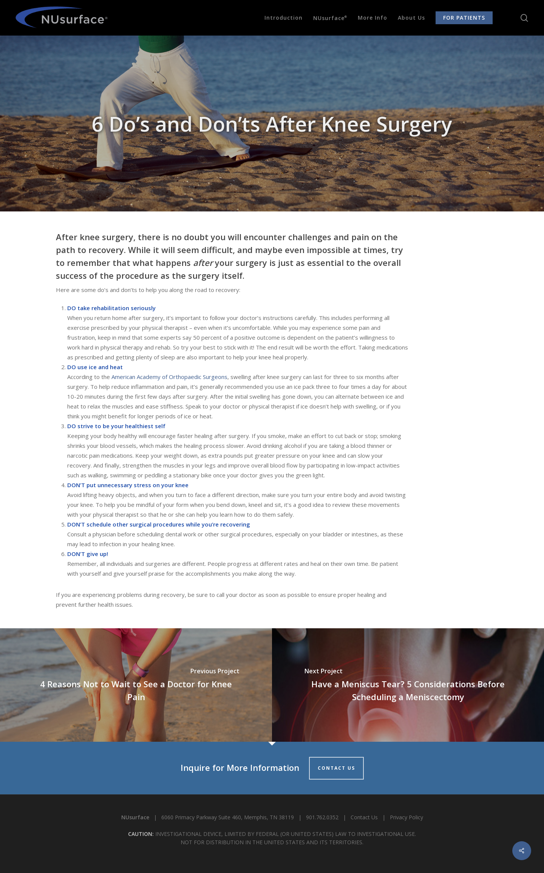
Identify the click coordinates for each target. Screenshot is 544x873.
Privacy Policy (406, 817)
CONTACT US (336, 768)
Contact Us (364, 817)
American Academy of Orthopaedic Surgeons (169, 377)
